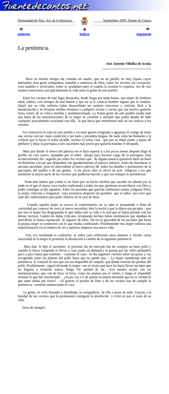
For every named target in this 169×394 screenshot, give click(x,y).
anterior (24, 34)
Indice (84, 34)
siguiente (143, 34)
